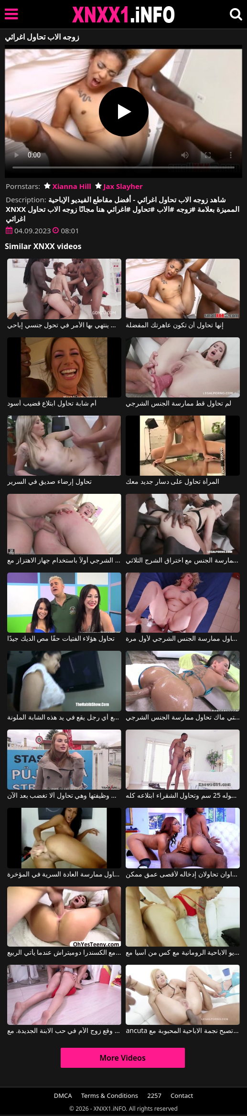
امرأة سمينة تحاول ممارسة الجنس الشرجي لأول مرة (183, 639)
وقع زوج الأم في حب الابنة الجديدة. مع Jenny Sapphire (64, 1031)
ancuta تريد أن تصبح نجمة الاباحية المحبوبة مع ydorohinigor (183, 1031)
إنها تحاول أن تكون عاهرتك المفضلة (174, 325)
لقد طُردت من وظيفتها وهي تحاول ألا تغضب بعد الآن (64, 796)
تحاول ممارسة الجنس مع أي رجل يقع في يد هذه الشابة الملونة (64, 717)
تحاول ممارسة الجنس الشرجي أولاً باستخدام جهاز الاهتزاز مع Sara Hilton (64, 560)
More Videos (122, 1058)
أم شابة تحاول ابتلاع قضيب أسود (52, 403)
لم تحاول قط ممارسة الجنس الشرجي (178, 403)
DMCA (63, 1095)
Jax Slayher (119, 186)
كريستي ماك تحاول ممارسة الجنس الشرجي (183, 717)
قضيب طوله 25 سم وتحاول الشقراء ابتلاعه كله (183, 796)
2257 (154, 1095)
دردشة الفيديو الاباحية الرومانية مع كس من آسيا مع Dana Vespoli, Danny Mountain (183, 953)
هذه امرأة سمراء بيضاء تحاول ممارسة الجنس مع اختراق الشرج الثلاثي (183, 560)
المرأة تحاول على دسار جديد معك (172, 482)
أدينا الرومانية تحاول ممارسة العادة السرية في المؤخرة (64, 874)
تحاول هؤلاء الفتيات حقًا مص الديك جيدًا (61, 639)
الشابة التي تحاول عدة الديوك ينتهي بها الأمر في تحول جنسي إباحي (64, 325)
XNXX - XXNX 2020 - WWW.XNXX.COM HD (123, 14)
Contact (182, 1095)
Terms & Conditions (109, 1095)
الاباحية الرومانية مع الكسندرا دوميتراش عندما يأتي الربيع (64, 953)
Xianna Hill (67, 186)
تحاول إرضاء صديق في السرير (49, 482)
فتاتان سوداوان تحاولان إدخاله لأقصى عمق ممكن (183, 874)
